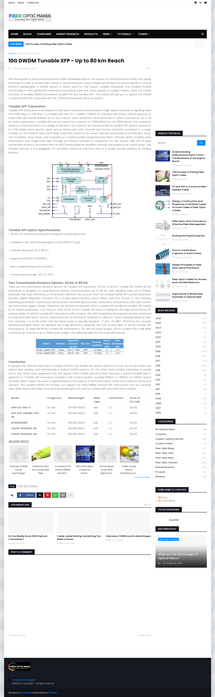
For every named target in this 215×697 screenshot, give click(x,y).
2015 (181, 370)
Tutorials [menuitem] (124, 34)
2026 (181, 318)
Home (11, 2)
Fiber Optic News (181, 458)
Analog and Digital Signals (188, 235)
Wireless (181, 476)
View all (147, 504)
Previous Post (17, 635)
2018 (181, 356)
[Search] (176, 143)
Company (181, 434)
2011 (181, 389)
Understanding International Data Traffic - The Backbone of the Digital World (189, 156)
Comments (166, 500)
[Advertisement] (144, 17)
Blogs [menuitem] (27, 34)
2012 (181, 384)
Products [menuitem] (91, 34)
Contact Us (33, 2)
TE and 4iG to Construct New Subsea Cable (189, 188)
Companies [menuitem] (44, 34)
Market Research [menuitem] (67, 34)
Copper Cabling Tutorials (181, 439)
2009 (181, 399)
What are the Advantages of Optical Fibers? (178, 556)
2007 (181, 408)
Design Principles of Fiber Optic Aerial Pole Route (187, 266)
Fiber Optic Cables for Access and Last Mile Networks (189, 281)
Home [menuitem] (14, 34)
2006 (181, 413)
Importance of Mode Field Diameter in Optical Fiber (187, 295)
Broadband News (181, 429)
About (21, 2)
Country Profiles (181, 444)
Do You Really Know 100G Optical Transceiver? (27, 538)
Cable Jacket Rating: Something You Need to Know (79, 538)
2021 (181, 342)
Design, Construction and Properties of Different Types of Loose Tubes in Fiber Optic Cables (189, 206)
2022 (181, 337)
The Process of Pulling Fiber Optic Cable (48, 44)
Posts (162, 497)
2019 (181, 351)
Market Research (181, 467)
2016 (181, 365)
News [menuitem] (106, 34)
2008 (181, 403)
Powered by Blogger (21, 680)
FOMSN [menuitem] (142, 34)
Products (181, 472)
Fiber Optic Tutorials (28, 53)
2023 (181, 332)
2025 (181, 323)
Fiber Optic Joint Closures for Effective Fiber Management (189, 223)
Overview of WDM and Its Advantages (128, 536)
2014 (181, 375)
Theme (52, 692)
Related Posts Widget (142, 477)
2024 (181, 328)
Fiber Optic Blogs (181, 448)
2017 (181, 361)
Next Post (144, 635)
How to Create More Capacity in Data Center (186, 252)
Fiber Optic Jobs (181, 453)
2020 (181, 346)
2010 (181, 394)
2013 (181, 380)
